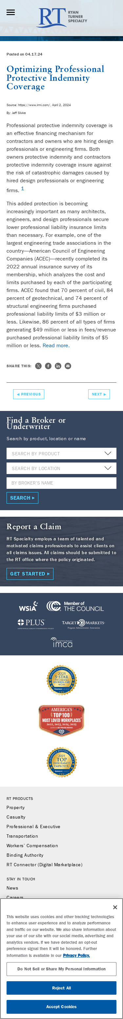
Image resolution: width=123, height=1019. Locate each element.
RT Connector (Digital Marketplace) (44, 865)
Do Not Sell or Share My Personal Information (61, 968)
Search (20, 498)
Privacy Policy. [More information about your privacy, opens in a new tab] (76, 955)
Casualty (16, 817)
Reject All (61, 987)
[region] (61, 958)
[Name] (61, 483)
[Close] (115, 907)
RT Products (20, 798)
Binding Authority (25, 855)
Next (97, 394)
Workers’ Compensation (32, 846)
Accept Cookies (61, 1006)
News (12, 888)
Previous (31, 394)
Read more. (56, 345)
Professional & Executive (34, 827)
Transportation (22, 836)
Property (16, 807)
